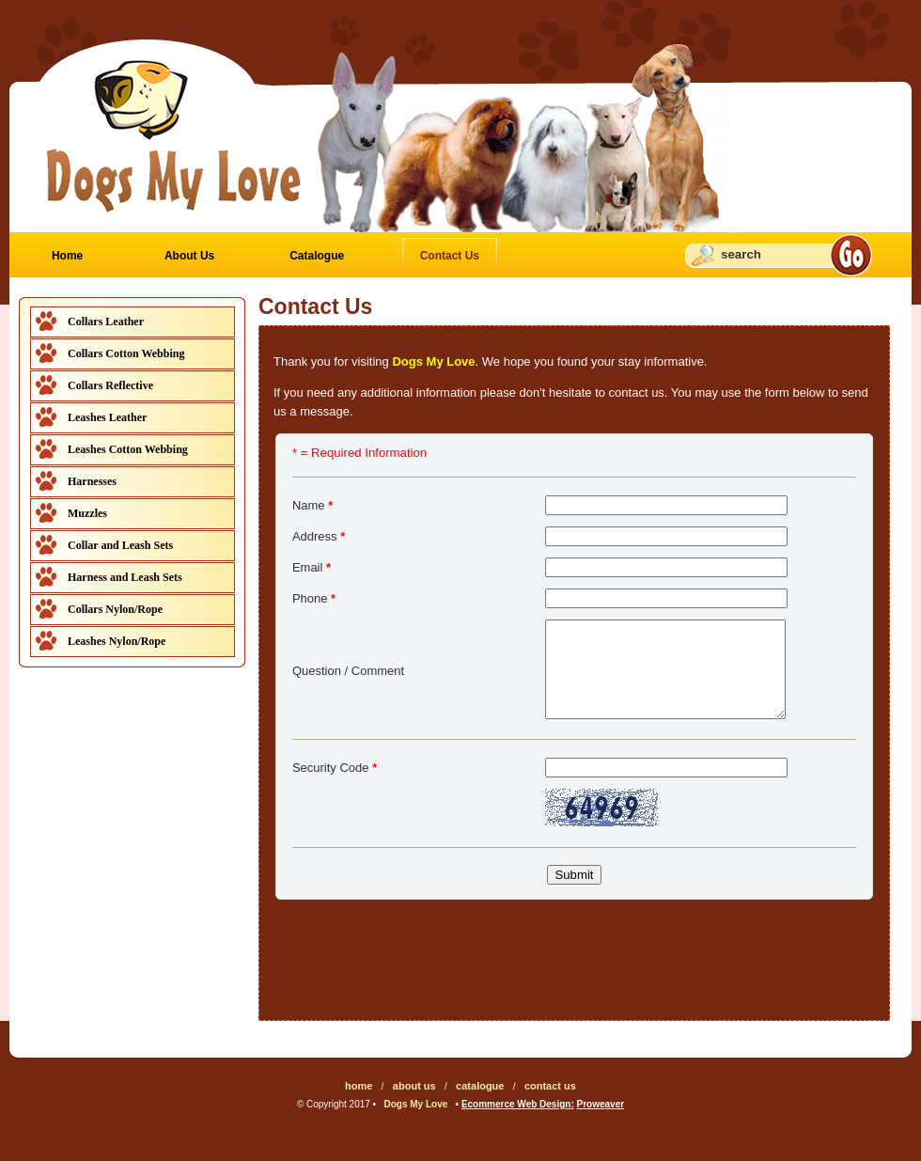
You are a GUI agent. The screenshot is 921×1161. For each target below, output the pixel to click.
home (358, 1085)
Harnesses (92, 481)
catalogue (480, 1085)
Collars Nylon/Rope (115, 609)
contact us (550, 1085)
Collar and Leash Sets (120, 545)
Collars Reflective (110, 385)
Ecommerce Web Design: (517, 1104)
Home (67, 255)
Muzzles (87, 513)
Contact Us (449, 255)
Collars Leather (106, 321)
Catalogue (316, 255)
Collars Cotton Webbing (126, 353)
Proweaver (601, 1104)
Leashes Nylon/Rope (116, 641)
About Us (189, 255)
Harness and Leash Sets (125, 577)
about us (414, 1085)
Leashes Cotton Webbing (128, 449)
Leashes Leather (107, 417)
